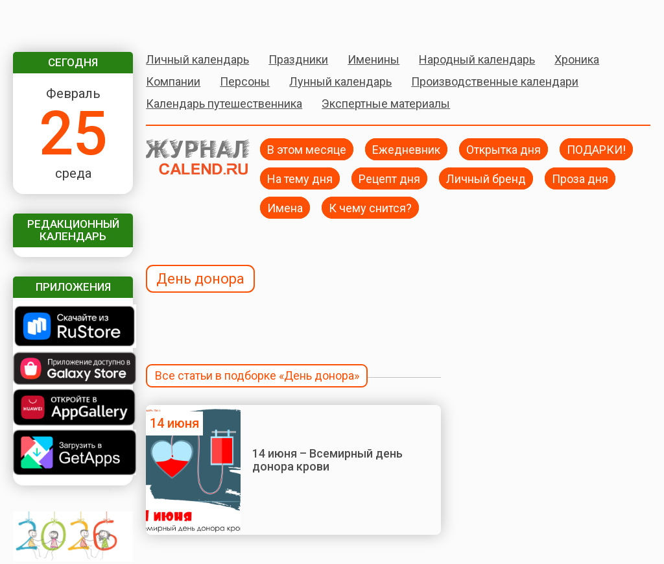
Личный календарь (197, 59)
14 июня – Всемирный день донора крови (327, 460)
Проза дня (580, 178)
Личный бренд (486, 178)
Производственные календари (494, 81)
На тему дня (300, 178)
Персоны (245, 81)
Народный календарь (477, 59)
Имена (285, 207)
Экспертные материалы (386, 103)
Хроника (576, 59)
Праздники (298, 59)
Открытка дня (503, 149)
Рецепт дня (389, 178)
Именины (373, 59)
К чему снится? (370, 207)
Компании (173, 81)
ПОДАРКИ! (596, 149)
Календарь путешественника (224, 103)
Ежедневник (406, 149)
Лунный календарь (340, 81)
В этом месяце (306, 149)
